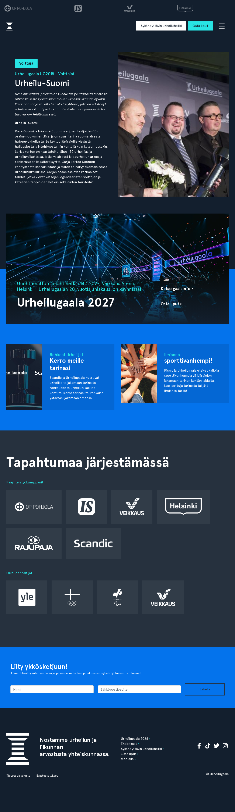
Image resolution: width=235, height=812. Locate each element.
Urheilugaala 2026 (134, 739)
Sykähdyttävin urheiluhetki (161, 26)
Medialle (127, 759)
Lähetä (205, 689)
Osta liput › (171, 303)
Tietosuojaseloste (18, 775)
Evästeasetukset (47, 775)
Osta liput (200, 26)
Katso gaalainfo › (177, 288)
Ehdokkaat (129, 744)
